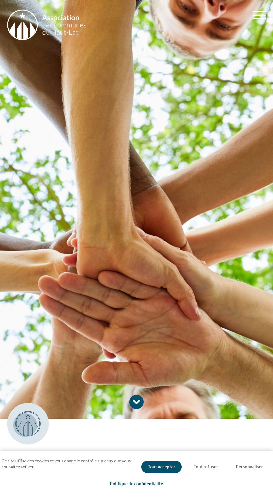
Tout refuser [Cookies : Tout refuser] (205, 466)
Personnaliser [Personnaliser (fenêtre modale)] (249, 466)
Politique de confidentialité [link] (136, 483)
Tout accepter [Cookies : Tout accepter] (161, 466)
